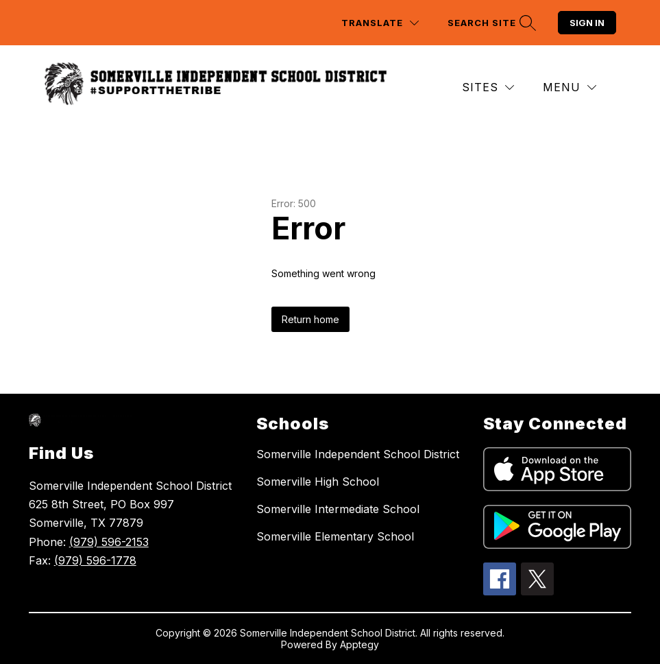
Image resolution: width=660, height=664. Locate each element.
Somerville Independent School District (357, 454)
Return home (310, 319)
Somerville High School (317, 481)
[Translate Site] (380, 23)
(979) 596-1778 (95, 560)
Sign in (587, 22)
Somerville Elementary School (335, 536)
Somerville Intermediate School (337, 509)
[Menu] (569, 87)
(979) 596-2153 (109, 542)
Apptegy (359, 644)
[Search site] (490, 23)
